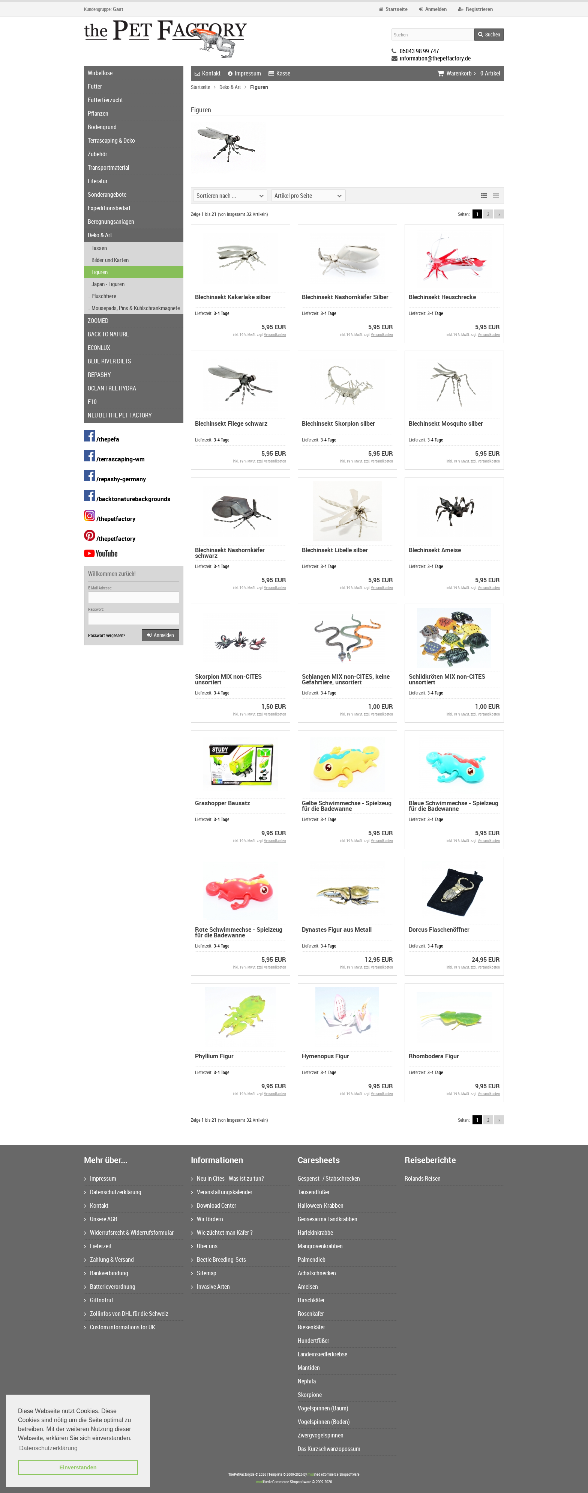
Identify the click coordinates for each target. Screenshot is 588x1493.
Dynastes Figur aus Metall (337, 929)
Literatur (98, 181)
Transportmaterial (108, 167)
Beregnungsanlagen (111, 221)
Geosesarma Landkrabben (327, 1219)
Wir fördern (207, 1219)
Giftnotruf (98, 1300)
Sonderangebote (107, 194)
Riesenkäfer (311, 1327)
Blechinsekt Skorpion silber (338, 423)
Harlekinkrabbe (315, 1232)
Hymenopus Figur (325, 1056)
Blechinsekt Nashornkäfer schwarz (230, 553)
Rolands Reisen (423, 1178)
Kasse (279, 73)
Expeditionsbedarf (109, 208)
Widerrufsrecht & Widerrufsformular (129, 1232)
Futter (95, 86)
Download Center (213, 1205)
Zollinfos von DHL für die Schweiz (126, 1313)
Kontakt (207, 73)
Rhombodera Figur (434, 1056)
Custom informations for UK (119, 1327)
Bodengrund (102, 127)
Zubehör (97, 154)
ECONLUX (99, 347)
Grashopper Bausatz (222, 803)
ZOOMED (98, 320)
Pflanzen (98, 113)
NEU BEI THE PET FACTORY (120, 415)
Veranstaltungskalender (221, 1192)
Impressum (244, 73)
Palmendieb (312, 1259)
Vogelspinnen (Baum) (323, 1408)
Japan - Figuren (108, 284)
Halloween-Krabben (321, 1205)
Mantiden (309, 1367)
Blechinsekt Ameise (435, 550)
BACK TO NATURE (108, 334)
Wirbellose (100, 73)
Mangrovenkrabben (320, 1246)
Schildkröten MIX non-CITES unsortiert (447, 679)
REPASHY (99, 375)
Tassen (99, 248)
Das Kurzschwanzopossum (329, 1449)
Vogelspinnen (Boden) (324, 1422)
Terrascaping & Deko (111, 140)
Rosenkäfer (311, 1313)
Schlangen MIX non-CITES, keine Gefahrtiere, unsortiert (346, 679)
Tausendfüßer (314, 1192)
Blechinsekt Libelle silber (335, 550)
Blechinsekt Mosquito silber (446, 423)
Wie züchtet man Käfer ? (222, 1232)
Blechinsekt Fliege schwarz (231, 423)
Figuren (100, 272)
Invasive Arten (210, 1286)
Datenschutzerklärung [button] (48, 1448)
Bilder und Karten (110, 260)
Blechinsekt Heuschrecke (442, 297)
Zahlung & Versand (109, 1259)
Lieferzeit (98, 1246)
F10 (92, 402)
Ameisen (308, 1286)
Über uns (204, 1246)
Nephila (307, 1381)
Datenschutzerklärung (112, 1192)
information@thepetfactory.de (435, 58)
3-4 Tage (221, 313)
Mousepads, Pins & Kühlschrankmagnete (136, 308)
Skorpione (310, 1395)
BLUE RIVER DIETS (109, 361)
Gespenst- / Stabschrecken (329, 1178)
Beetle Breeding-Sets (218, 1259)
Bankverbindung (106, 1273)
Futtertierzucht (105, 100)
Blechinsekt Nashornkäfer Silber (345, 297)
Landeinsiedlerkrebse (322, 1354)
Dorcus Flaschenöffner (439, 929)
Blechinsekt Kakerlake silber (233, 297)
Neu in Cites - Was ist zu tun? (227, 1178)
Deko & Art (100, 235)
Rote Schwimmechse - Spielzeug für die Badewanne (238, 932)
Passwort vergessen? (106, 635)
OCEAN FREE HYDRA (112, 388)
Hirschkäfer (311, 1300)
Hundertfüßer (313, 1340)
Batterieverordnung (109, 1286)
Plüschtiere (104, 296)
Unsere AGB (100, 1219)
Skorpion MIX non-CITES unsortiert (228, 679)
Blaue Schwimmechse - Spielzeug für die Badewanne (453, 806)
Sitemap (203, 1273)
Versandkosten (275, 334)
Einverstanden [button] (77, 1467)
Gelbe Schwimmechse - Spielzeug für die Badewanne (347, 806)
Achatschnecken (317, 1273)
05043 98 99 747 (419, 51)
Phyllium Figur (214, 1056)
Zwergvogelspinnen (321, 1435)
